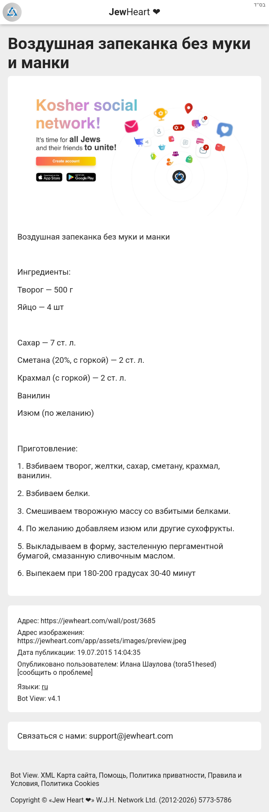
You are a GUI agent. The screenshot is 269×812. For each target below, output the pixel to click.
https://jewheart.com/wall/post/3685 (98, 621)
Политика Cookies (70, 783)
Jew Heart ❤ (71, 800)
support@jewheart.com (131, 736)
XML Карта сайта (68, 775)
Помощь (112, 775)
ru (45, 687)
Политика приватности (167, 775)
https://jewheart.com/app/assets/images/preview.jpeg (101, 641)
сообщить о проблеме (55, 672)
